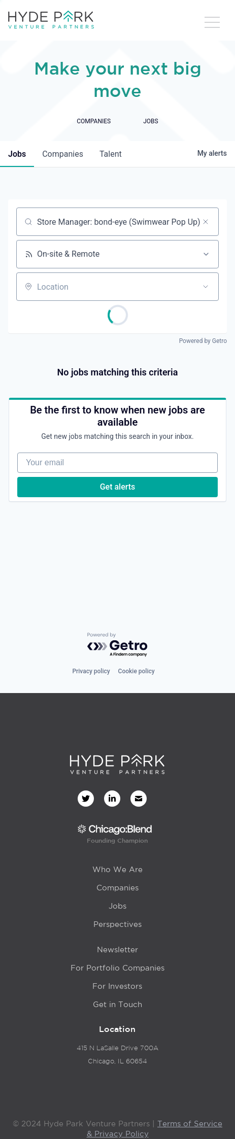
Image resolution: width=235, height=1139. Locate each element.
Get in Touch (117, 1004)
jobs (17, 154)
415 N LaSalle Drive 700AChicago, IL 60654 (117, 1054)
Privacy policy (91, 671)
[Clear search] (205, 222)
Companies (117, 887)
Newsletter (117, 949)
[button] (212, 23)
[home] (50, 20)
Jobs (117, 906)
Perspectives (117, 924)
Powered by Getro (203, 340)
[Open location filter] (205, 286)
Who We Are (117, 869)
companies (62, 154)
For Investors (117, 986)
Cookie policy (136, 671)
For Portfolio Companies (117, 967)
